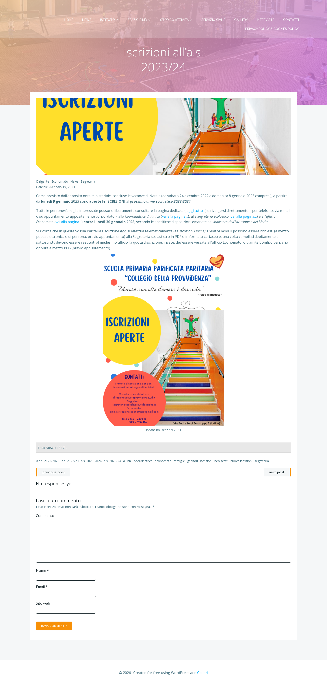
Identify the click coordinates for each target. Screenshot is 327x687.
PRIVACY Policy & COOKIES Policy (272, 18)
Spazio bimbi (140, 9)
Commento (45, 516)
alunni (127, 462)
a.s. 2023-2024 (91, 462)
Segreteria (88, 182)
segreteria (262, 462)
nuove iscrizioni (241, 462)
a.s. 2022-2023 (49, 462)
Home (69, 9)
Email (42, 587)
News (87, 9)
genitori (192, 462)
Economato (59, 182)
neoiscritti (221, 462)
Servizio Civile (214, 9)
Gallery (241, 9)
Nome (42, 571)
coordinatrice (143, 462)
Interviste (266, 9)
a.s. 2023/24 (112, 462)
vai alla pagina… (175, 217)
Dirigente (42, 182)
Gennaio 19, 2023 (62, 188)
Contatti (291, 9)
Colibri (202, 673)
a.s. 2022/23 (70, 462)
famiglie (179, 462)
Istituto (110, 9)
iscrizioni (206, 462)
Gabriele (42, 188)
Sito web (43, 604)
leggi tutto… (195, 211)
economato (163, 462)
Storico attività (177, 9)
